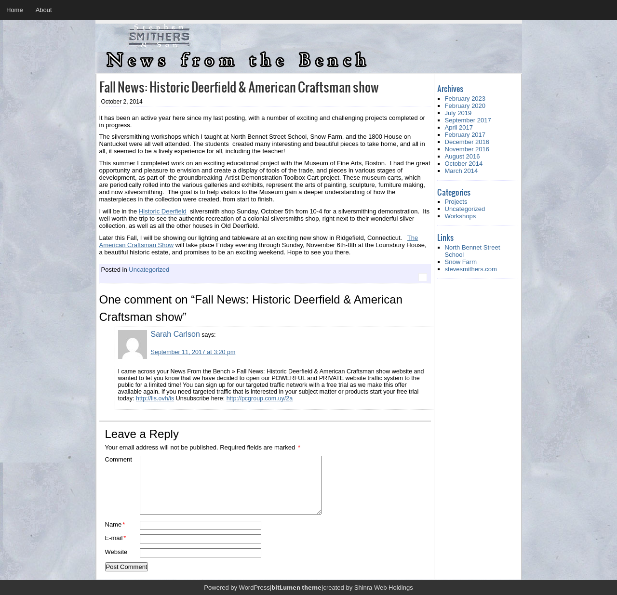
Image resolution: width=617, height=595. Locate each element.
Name (115, 524)
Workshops (460, 216)
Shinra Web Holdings (383, 587)
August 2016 (462, 156)
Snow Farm (461, 261)
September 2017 (468, 120)
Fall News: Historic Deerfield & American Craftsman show (239, 86)
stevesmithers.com (471, 269)
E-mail (115, 538)
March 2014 (461, 170)
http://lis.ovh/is (155, 398)
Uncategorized (149, 269)
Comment (118, 459)
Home (14, 9)
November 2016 (467, 149)
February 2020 (465, 105)
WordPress (254, 587)
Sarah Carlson (175, 334)
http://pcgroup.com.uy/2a (260, 398)
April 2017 (459, 127)
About (44, 9)
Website (116, 551)
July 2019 (458, 113)
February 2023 (465, 98)
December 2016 (467, 141)
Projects (456, 201)
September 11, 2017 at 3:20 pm (193, 352)
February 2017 (465, 134)
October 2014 (464, 163)
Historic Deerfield (163, 211)
